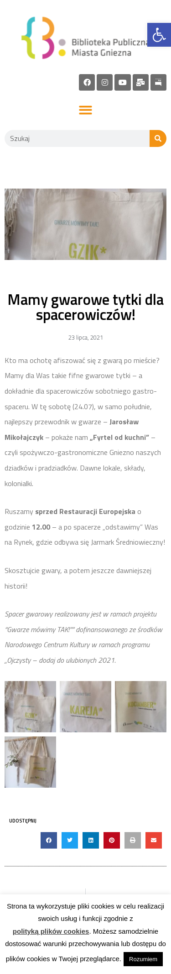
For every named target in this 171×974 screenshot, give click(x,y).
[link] (159, 35)
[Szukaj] (158, 138)
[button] (85, 110)
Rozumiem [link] (143, 959)
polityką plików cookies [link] (51, 931)
